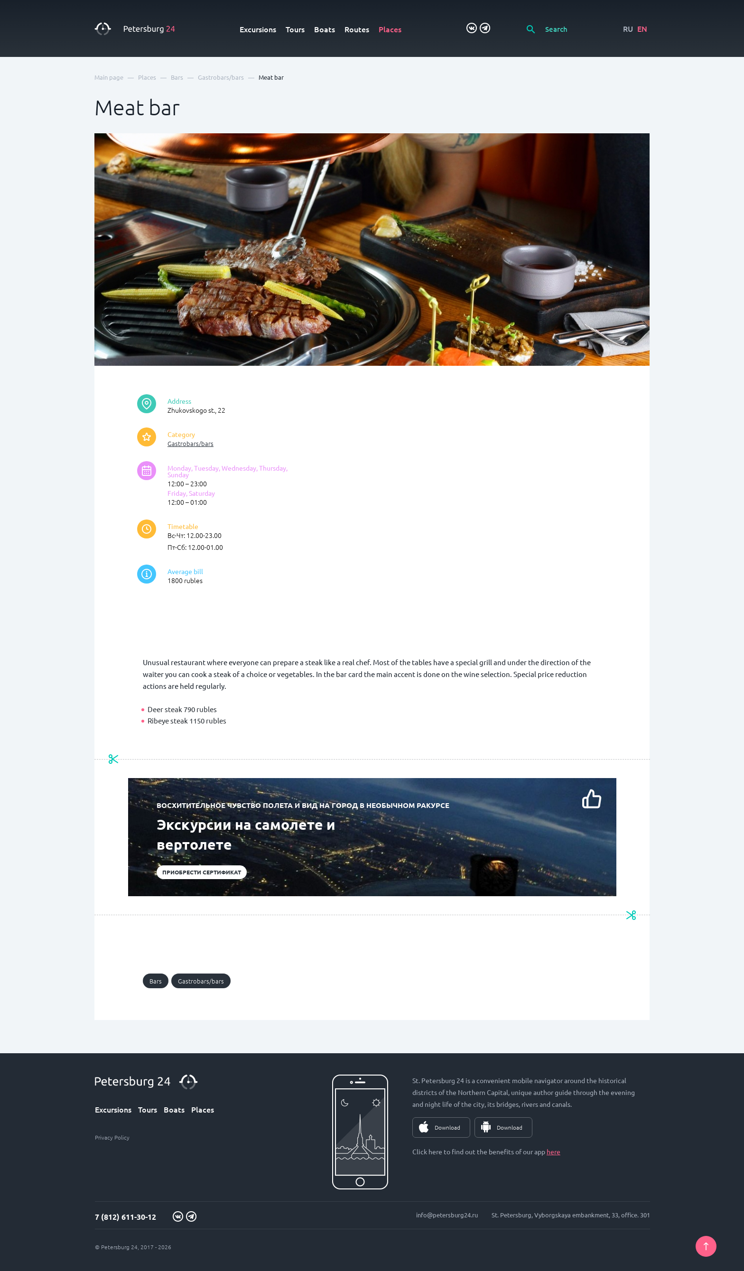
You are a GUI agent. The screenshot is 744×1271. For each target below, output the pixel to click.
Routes (356, 29)
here (553, 1151)
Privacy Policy (112, 1137)
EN (642, 28)
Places (390, 29)
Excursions (258, 29)
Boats (324, 29)
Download (447, 1127)
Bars (155, 980)
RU (628, 28)
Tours (295, 29)
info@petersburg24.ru (447, 1215)
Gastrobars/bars (190, 443)
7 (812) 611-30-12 (125, 1217)
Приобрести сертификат (201, 872)
